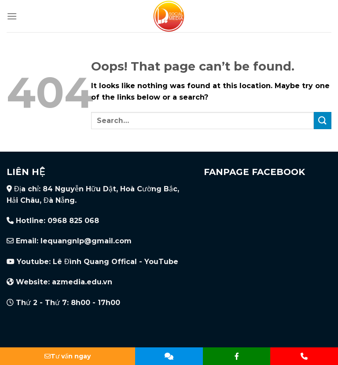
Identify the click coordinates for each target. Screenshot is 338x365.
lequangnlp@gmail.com (86, 241)
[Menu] (12, 16)
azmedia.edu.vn (82, 282)
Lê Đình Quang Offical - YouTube (115, 261)
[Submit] (322, 120)
